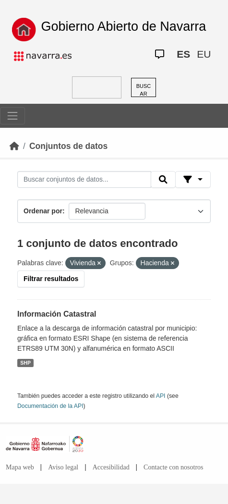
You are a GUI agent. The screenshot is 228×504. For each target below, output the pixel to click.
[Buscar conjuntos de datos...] (84, 179)
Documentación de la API (50, 406)
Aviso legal (63, 467)
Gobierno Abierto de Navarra (123, 26)
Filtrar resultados (51, 279)
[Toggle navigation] (12, 115)
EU (204, 54)
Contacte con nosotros (173, 467)
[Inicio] (14, 146)
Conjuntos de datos (68, 146)
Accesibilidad (111, 467)
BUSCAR (143, 90)
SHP (25, 363)
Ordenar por (43, 211)
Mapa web (20, 467)
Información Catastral (56, 314)
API (161, 396)
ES (183, 54)
